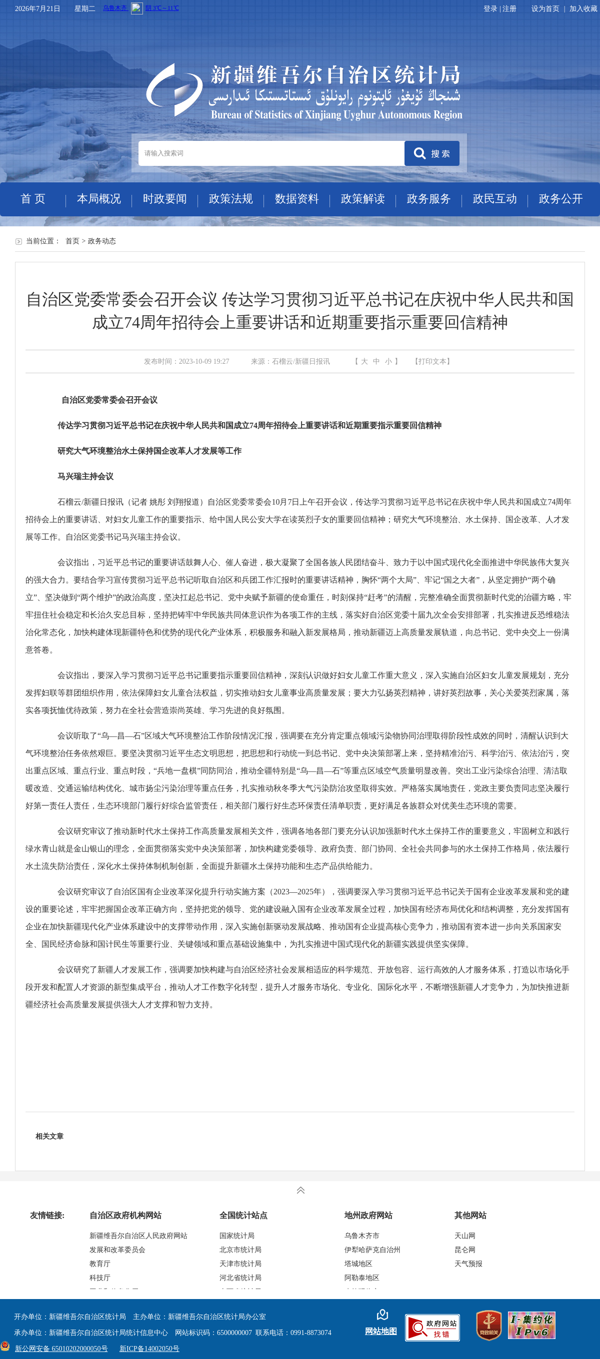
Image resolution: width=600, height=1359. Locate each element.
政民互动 (495, 198)
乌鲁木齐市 (362, 1236)
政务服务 (429, 198)
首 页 (33, 198)
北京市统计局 (241, 1250)
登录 (491, 8)
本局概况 (99, 198)
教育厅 (100, 1264)
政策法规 (231, 198)
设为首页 (546, 8)
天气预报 (468, 1264)
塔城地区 (358, 1264)
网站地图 (381, 1331)
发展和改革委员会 (118, 1250)
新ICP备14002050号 (150, 1349)
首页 (73, 241)
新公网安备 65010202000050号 (59, 1349)
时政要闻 (165, 198)
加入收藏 (584, 8)
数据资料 (297, 198)
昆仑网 (465, 1250)
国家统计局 (237, 1236)
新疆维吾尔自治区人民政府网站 (139, 1236)
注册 (509, 8)
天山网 (465, 1236)
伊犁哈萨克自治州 (372, 1250)
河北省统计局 (241, 1278)
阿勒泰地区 (362, 1278)
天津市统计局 (241, 1264)
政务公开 (561, 198)
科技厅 (100, 1278)
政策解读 (363, 198)
